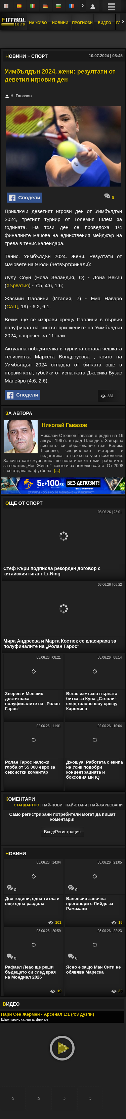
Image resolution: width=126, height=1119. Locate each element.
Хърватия (17, 285)
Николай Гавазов (64, 425)
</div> (63, 39)
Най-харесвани (106, 805)
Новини (60, 23)
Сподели (24, 198)
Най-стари (76, 805)
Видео (104, 23)
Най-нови (52, 805)
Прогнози (82, 23)
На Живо (38, 23)
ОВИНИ (15, 853)
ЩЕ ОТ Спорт (23, 503)
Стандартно (26, 805)
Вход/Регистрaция (62, 831)
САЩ (12, 306)
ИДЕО (11, 1004)
